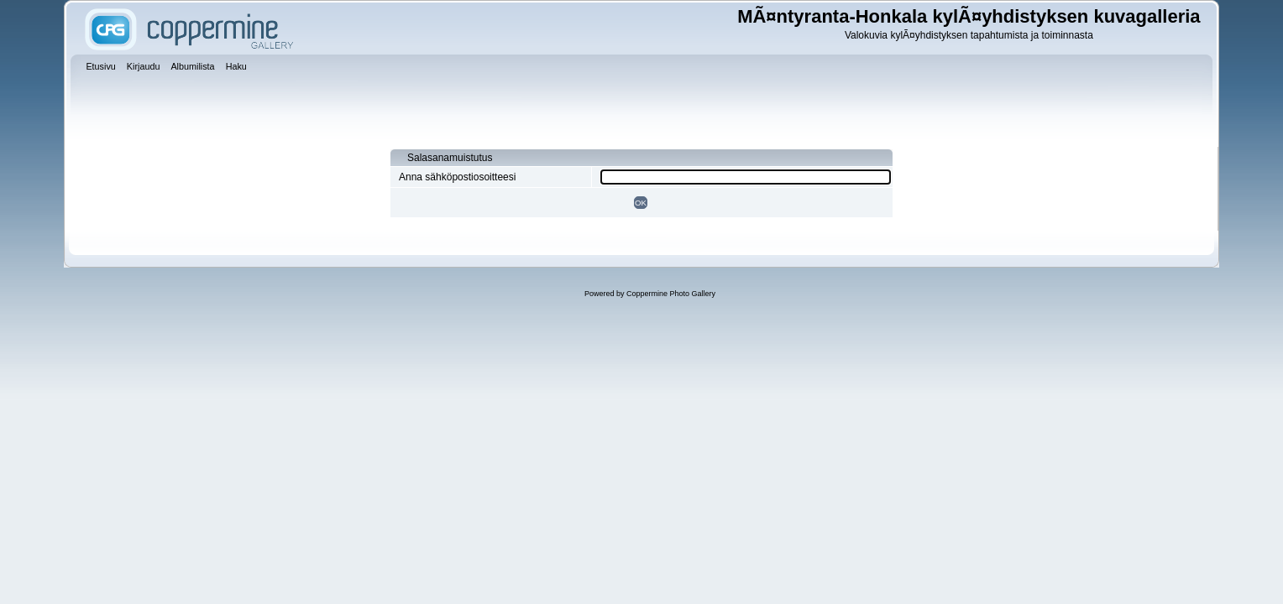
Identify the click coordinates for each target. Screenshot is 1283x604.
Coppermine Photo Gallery (670, 293)
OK (641, 202)
